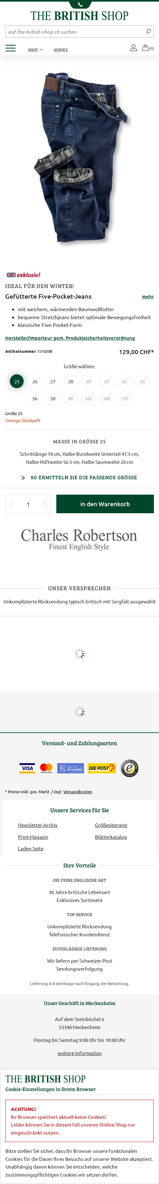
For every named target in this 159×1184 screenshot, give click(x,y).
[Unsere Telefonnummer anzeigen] (79, 5)
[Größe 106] (106, 398)
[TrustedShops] (129, 768)
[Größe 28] (70, 381)
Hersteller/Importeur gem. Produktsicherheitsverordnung (70, 338)
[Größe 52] (124, 381)
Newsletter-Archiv (38, 825)
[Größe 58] (52, 398)
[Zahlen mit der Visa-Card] (27, 768)
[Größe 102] (88, 398)
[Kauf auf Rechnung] (70, 768)
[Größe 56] (35, 398)
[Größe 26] (35, 381)
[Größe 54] (142, 381)
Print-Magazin (33, 837)
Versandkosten (77, 792)
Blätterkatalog (111, 837)
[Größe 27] (52, 381)
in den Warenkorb (105, 504)
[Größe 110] (124, 398)
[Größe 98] (70, 398)
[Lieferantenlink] (79, 542)
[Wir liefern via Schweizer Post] (102, 768)
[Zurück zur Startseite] (79, 15)
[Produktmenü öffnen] (13, 46)
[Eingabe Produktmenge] (28, 504)
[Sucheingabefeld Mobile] (74, 31)
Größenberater (111, 825)
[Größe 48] (88, 381)
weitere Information (80, 1053)
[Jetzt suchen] (149, 31)
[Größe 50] (106, 381)
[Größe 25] (17, 381)
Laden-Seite (31, 848)
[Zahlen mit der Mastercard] (46, 768)
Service (61, 49)
